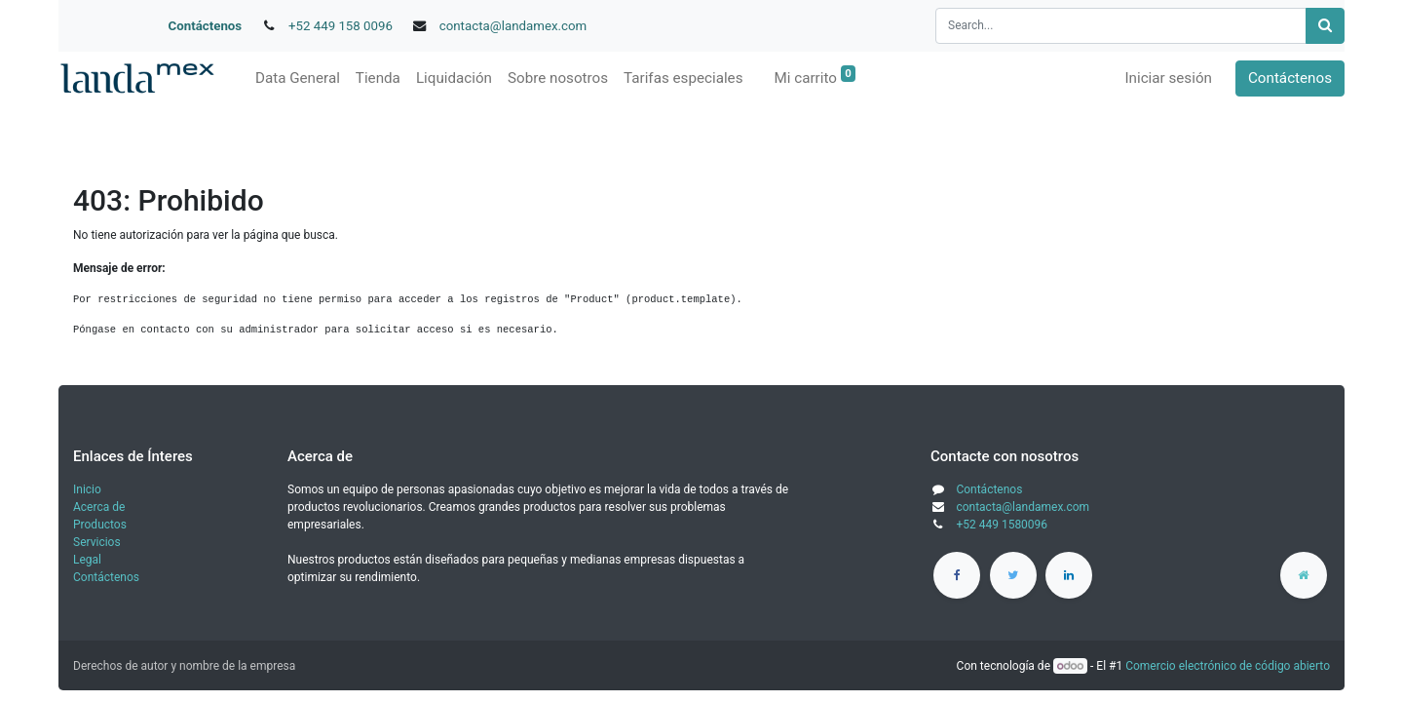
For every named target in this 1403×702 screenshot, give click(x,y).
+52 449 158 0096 (340, 26)
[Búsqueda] (1325, 26)
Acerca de (99, 507)
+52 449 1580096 (1001, 524)
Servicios (97, 542)
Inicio (87, 489)
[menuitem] (297, 78)
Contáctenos (206, 26)
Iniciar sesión (1168, 78)
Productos (100, 524)
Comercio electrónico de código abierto (1227, 666)
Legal (87, 559)
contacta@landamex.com (513, 26)
